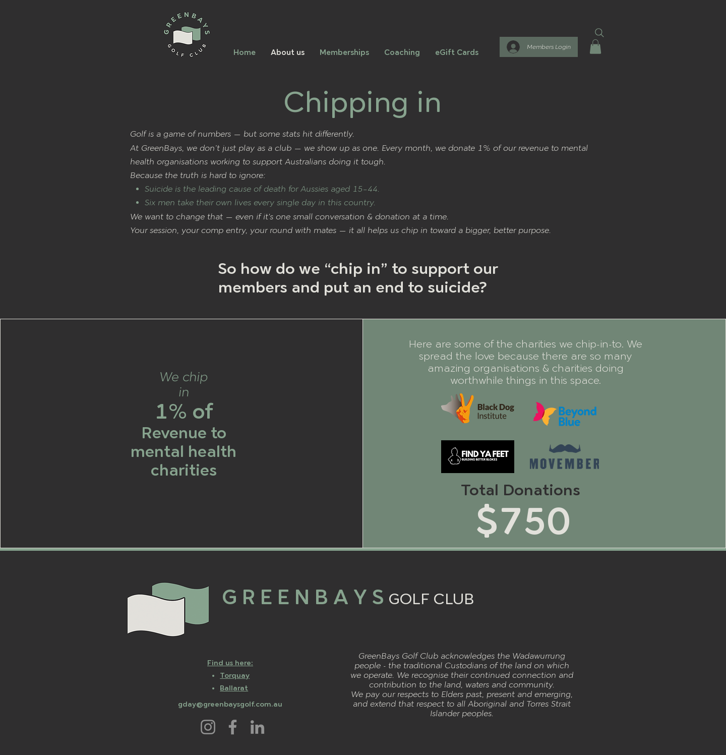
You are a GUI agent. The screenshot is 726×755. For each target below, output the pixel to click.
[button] (595, 46)
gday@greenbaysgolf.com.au (230, 704)
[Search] (599, 32)
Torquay (235, 675)
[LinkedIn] (257, 727)
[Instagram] (208, 727)
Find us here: (230, 663)
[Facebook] (233, 727)
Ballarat (234, 688)
